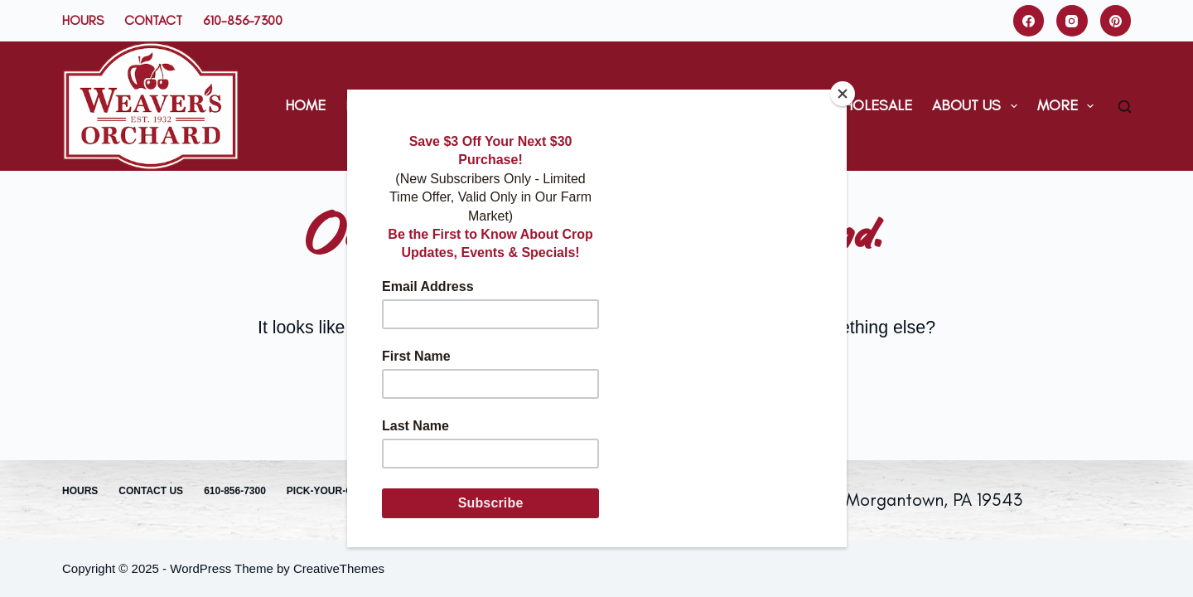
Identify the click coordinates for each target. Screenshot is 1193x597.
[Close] (842, 93)
